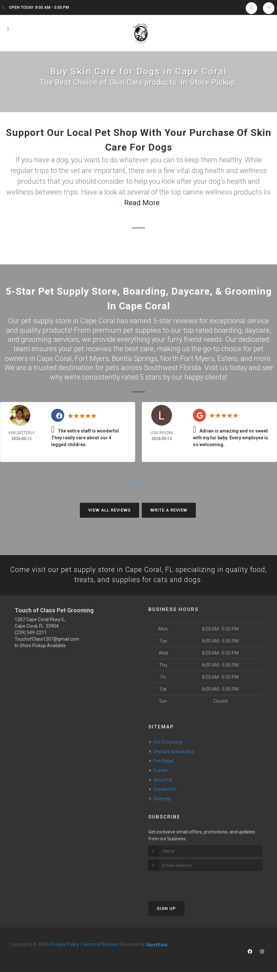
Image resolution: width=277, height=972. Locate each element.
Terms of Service (99, 944)
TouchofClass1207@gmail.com (47, 639)
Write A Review (168, 509)
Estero (227, 358)
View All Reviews (109, 509)
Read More (142, 203)
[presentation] (183, 883)
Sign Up (166, 908)
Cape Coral (54, 358)
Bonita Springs (134, 358)
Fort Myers (92, 358)
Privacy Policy (65, 944)
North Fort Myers (187, 358)
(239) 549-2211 (31, 632)
